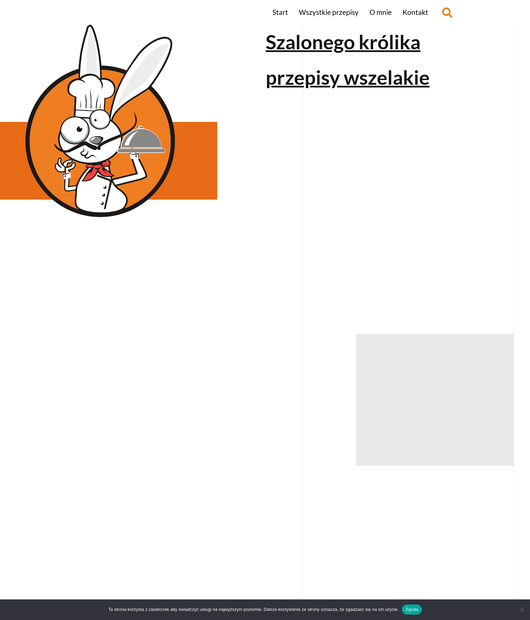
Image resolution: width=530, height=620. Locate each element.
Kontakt (415, 12)
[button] (447, 12)
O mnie (380, 12)
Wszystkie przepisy (329, 12)
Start (280, 12)
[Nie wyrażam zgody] (521, 609)
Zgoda (411, 609)
